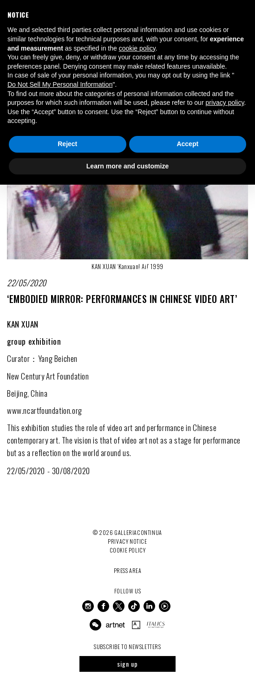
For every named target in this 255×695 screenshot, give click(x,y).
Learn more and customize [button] (127, 166)
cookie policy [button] (137, 48)
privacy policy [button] (224, 102)
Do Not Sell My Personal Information (59, 84)
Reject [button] (67, 144)
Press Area (128, 570)
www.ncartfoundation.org (44, 410)
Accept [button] (187, 144)
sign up (127, 664)
